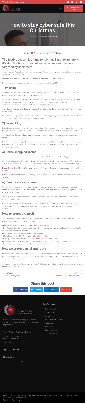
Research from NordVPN (11, 168)
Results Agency (17, 400)
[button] (60, 8)
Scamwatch (27, 236)
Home (29, 36)
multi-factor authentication (36, 238)
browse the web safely (36, 233)
